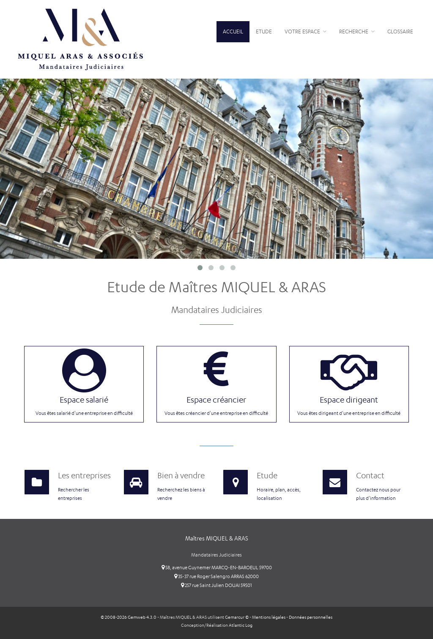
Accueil (233, 31)
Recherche (357, 31)
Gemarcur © (237, 616)
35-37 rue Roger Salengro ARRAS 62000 (216, 576)
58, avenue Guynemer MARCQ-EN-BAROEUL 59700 (217, 567)
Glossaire (400, 31)
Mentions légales (268, 616)
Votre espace (305, 31)
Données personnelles (310, 616)
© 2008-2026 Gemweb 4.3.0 (128, 616)
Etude (264, 31)
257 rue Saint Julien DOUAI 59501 (216, 584)
